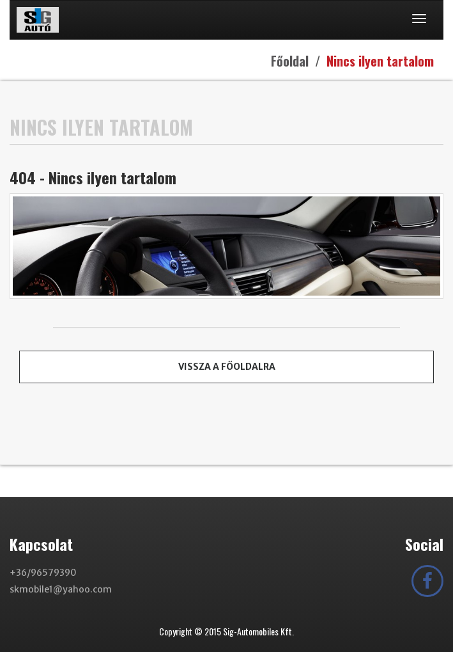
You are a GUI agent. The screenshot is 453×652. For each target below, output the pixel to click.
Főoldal (290, 60)
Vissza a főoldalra (226, 366)
